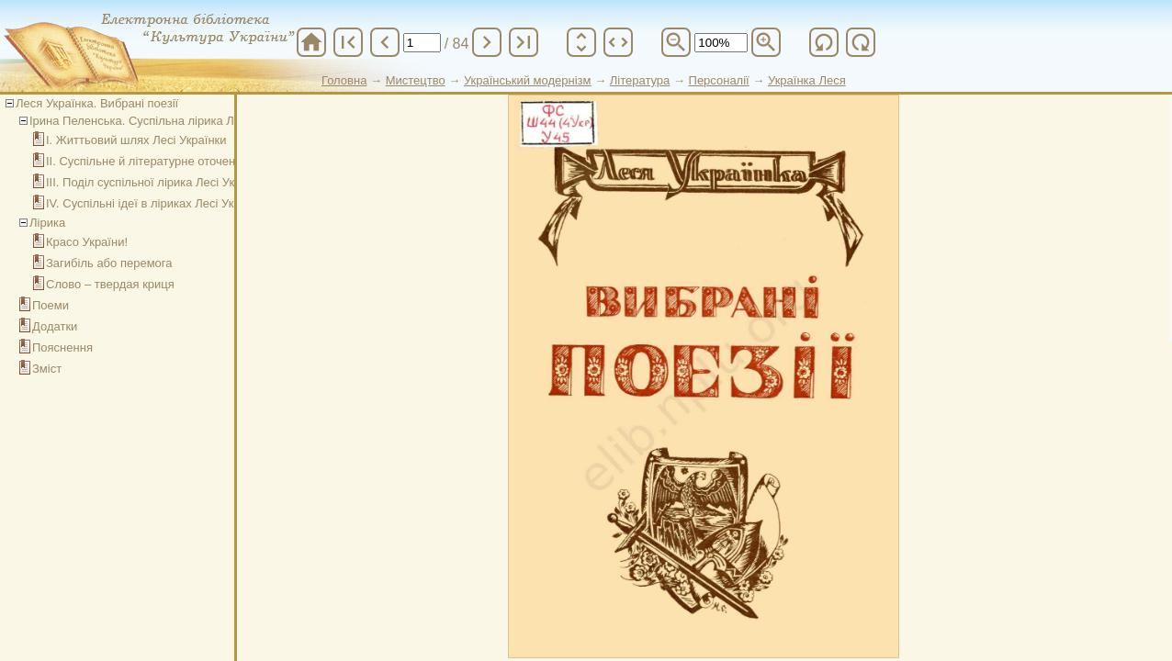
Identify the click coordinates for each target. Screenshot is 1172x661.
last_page (523, 42)
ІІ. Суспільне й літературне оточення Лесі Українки (185, 161)
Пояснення (62, 347)
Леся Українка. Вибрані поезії (97, 103)
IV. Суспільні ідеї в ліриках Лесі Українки (157, 203)
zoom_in (766, 42)
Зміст (47, 368)
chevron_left (385, 42)
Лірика (47, 223)
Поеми (50, 305)
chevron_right (487, 42)
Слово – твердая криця (110, 284)
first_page (348, 42)
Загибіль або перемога (109, 263)
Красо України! (87, 242)
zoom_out (676, 42)
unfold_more (581, 42)
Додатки (54, 326)
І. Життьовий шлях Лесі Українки (136, 140)
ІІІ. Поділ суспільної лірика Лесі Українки (157, 182)
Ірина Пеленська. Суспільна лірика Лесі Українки (164, 121)
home (311, 42)
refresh (824, 42)
